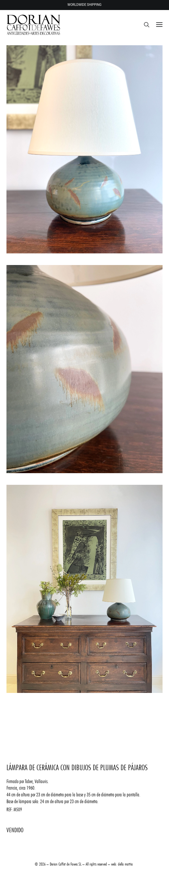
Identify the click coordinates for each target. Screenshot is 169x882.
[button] (159, 24)
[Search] (144, 24)
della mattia (125, 863)
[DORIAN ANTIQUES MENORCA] (33, 24)
